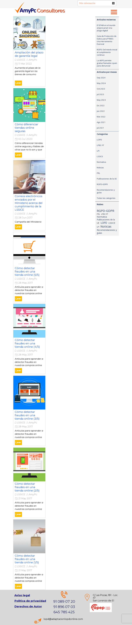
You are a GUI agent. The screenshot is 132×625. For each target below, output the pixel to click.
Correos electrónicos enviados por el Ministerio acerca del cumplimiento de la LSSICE (29, 203)
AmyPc (33, 59)
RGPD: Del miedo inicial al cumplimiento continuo (107, 52)
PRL (98, 173)
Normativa (101, 162)
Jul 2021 (100, 127)
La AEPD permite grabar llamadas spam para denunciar (107, 63)
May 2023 (101, 100)
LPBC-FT (100, 145)
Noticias (100, 167)
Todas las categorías (106, 198)
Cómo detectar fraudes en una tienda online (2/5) (27, 487)
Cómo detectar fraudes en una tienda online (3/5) (27, 415)
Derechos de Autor (28, 606)
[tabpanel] (64, 603)
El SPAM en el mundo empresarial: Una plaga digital (106, 28)
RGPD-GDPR (102, 184)
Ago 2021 (101, 122)
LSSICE (21, 59)
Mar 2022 (101, 116)
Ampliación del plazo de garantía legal (29, 54)
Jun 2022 (101, 111)
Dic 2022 (101, 105)
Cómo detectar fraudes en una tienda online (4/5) (27, 343)
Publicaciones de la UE (107, 178)
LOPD (99, 139)
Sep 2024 (101, 77)
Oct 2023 (101, 88)
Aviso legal (22, 595)
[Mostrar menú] (114, 12)
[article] (29, 51)
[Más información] (97, 3)
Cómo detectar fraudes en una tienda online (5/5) (27, 271)
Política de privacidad (30, 601)
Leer (18, 83)
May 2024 (101, 83)
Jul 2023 (100, 94)
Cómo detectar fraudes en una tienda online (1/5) (27, 559)
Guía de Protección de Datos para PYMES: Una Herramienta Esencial (106, 40)
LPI (98, 151)
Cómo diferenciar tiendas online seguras (26, 128)
